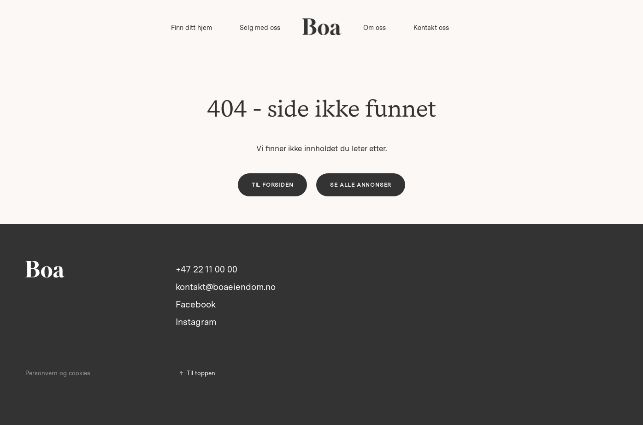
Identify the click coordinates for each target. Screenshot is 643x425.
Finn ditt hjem (191, 27)
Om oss (374, 27)
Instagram (196, 322)
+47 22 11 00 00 (206, 269)
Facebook (196, 304)
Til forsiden (273, 185)
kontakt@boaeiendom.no (226, 287)
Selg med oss (260, 27)
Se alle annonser (360, 185)
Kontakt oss (431, 27)
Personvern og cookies (57, 373)
